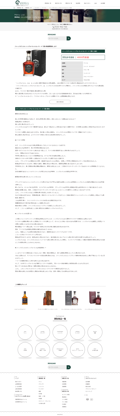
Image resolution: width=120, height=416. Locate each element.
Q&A (95, 3)
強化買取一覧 (18, 391)
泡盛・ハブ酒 (42, 396)
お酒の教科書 (18, 388)
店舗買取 (64, 386)
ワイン (40, 381)
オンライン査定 (66, 394)
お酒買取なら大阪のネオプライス (22, 5)
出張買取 (64, 384)
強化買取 (78, 3)
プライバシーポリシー (91, 388)
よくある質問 (18, 386)
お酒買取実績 (18, 384)
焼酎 (40, 391)
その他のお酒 (42, 403)
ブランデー (41, 384)
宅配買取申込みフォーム (21, 399)
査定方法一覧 (58, 3)
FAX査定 (64, 404)
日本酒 (40, 393)
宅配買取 (64, 381)
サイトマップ (89, 391)
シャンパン (41, 386)
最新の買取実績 (60, 101)
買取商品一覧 (48, 3)
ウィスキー (41, 388)
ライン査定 (64, 401)
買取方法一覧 (68, 3)
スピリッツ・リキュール (44, 401)
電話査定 (64, 397)
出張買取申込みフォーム (21, 401)
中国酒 (40, 398)
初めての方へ (87, 3)
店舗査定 (64, 406)
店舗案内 (88, 384)
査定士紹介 (88, 386)
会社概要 (103, 3)
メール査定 (64, 399)
